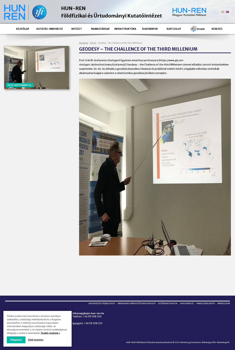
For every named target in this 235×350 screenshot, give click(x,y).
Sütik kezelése (35, 339)
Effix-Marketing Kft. (221, 342)
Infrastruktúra (125, 28)
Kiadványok (150, 28)
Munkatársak (100, 28)
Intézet (76, 28)
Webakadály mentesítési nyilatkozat (137, 303)
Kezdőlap (22, 28)
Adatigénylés (187, 303)
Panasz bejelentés (205, 303)
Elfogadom (16, 339)
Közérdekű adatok (168, 303)
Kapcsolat (174, 28)
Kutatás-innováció (49, 28)
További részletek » (50, 333)
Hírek (93, 42)
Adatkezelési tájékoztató (102, 303)
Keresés (217, 28)
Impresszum (224, 303)
